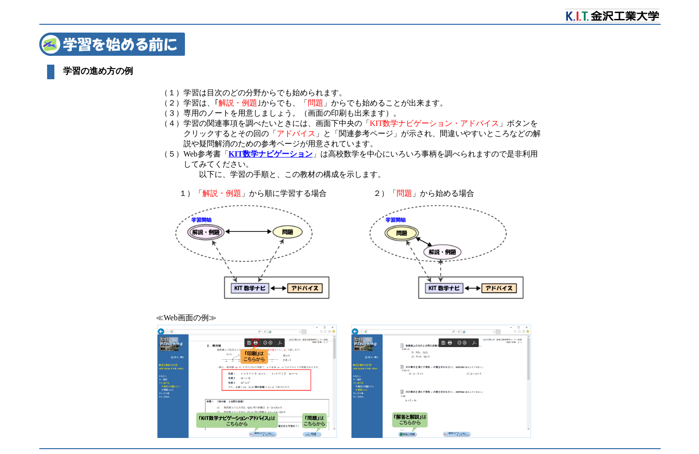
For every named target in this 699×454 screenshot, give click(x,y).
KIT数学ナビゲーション (271, 154)
